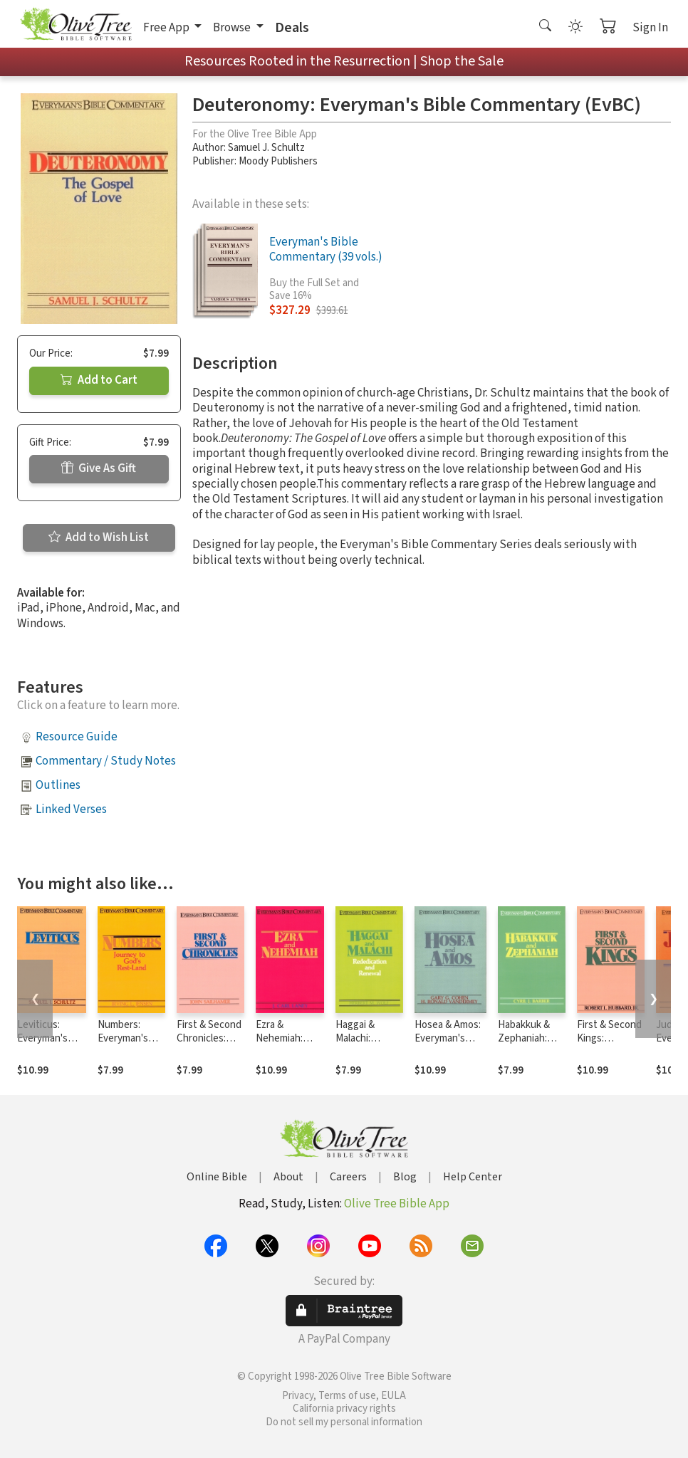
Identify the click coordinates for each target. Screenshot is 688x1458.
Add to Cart (99, 380)
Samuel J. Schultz (266, 147)
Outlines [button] (58, 785)
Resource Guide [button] (77, 736)
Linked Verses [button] (71, 809)
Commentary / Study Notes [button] (106, 761)
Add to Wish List (98, 537)
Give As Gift (98, 468)
